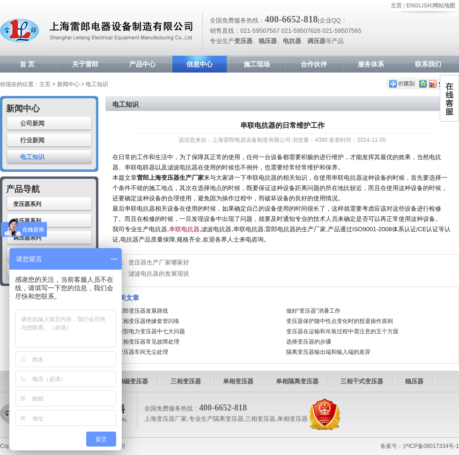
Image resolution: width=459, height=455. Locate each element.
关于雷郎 (85, 64)
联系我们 (428, 64)
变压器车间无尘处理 (143, 352)
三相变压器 (185, 381)
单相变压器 (238, 381)
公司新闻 (32, 123)
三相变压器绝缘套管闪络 (148, 321)
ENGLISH (419, 5)
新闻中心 (68, 84)
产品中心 (142, 64)
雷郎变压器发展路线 (143, 311)
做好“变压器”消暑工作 (313, 311)
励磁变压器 (133, 381)
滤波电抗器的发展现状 (158, 273)
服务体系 (371, 64)
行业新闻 (32, 140)
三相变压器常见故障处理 (148, 341)
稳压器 (414, 381)
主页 (396, 5)
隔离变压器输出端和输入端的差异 (328, 352)
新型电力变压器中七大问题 (151, 331)
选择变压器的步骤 (308, 341)
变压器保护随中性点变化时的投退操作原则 (339, 321)
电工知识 (32, 157)
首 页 (27, 64)
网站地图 (444, 5)
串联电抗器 (184, 229)
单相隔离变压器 (297, 381)
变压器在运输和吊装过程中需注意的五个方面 (342, 331)
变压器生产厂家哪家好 (158, 262)
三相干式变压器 (362, 381)
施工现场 (257, 64)
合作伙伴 (314, 64)
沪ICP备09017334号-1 (431, 446)
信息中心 (199, 64)
